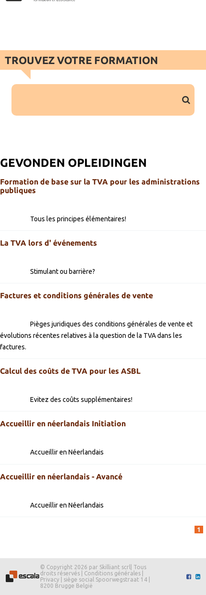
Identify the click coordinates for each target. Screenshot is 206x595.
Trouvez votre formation (81, 60)
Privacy (49, 579)
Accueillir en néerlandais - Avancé (61, 476)
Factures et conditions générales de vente (76, 295)
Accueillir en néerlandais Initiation (63, 423)
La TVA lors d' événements (48, 242)
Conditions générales (112, 573)
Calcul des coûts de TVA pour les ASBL (70, 371)
